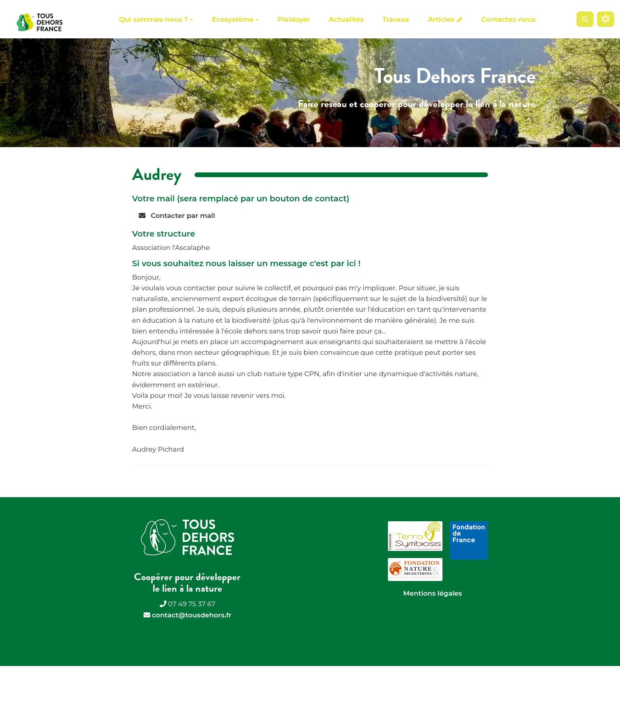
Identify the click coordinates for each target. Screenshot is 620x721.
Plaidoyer (294, 19)
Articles (445, 19)
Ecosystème (235, 19)
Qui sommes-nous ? (156, 19)
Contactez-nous (508, 19)
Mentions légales (432, 593)
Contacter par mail (177, 216)
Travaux (395, 19)
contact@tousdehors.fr (191, 615)
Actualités (346, 19)
